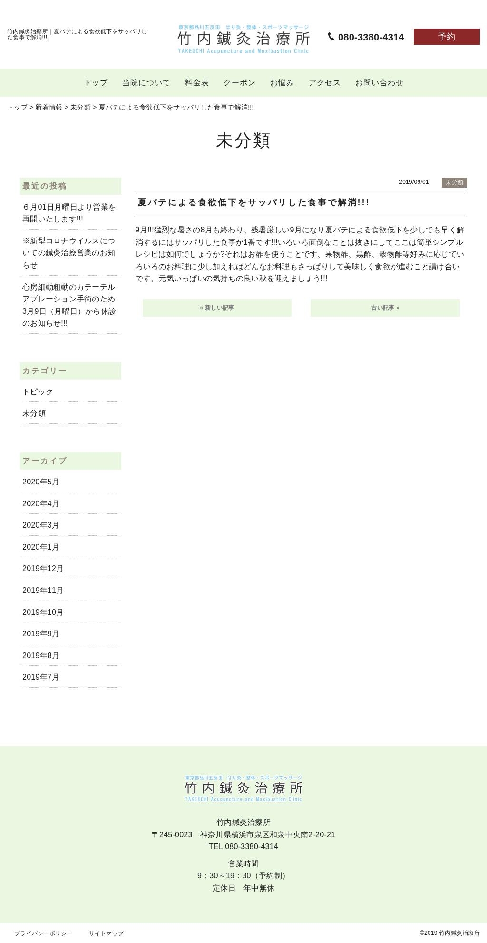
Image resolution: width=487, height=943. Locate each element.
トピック (37, 392)
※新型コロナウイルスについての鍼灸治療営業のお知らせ (68, 253)
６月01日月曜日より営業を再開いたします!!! (69, 213)
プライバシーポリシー (43, 933)
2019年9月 (40, 634)
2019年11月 (43, 590)
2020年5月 (40, 482)
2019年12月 (43, 568)
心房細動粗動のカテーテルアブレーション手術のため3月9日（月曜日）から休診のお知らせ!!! (69, 305)
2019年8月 (40, 656)
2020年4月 (40, 504)
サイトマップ (106, 933)
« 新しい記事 (217, 307)
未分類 (34, 413)
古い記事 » (385, 307)
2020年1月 (40, 547)
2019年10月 (43, 612)
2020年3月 (40, 525)
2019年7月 (40, 677)
